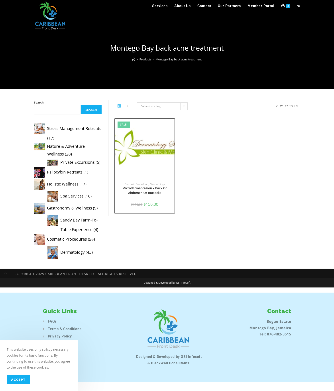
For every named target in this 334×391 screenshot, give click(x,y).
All (298, 106)
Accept (18, 379)
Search (39, 102)
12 (286, 106)
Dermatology (157, 184)
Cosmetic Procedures (136, 184)
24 (291, 106)
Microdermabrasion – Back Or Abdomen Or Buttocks (144, 190)
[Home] (133, 59)
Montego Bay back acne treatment (179, 59)
